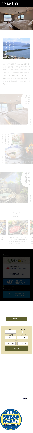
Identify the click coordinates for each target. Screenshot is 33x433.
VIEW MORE (16, 319)
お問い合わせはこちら (15, 391)
